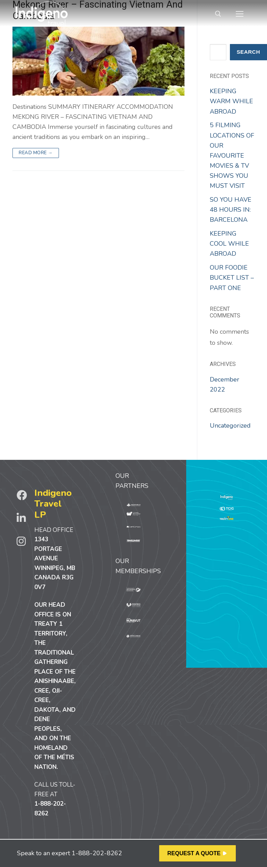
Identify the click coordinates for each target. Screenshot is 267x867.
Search (248, 52)
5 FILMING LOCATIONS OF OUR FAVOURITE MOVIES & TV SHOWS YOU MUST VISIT (232, 155)
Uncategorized (230, 425)
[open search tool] (218, 14)
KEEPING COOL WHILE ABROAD (229, 243)
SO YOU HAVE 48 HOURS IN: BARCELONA (230, 209)
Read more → (36, 153)
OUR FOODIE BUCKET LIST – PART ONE (232, 277)
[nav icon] (239, 14)
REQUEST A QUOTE (194, 853)
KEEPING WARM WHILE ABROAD (231, 101)
